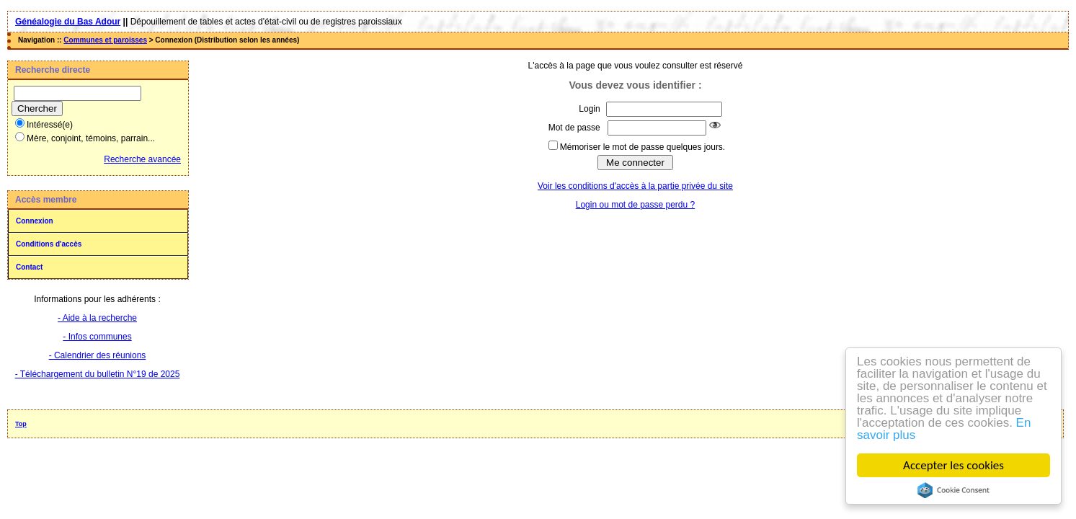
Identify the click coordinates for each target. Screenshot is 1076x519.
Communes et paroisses (105, 40)
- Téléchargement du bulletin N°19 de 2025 (97, 374)
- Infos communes (97, 337)
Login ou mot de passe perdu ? (635, 205)
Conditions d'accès (48, 244)
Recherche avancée (142, 159)
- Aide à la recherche (97, 318)
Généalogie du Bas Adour (67, 22)
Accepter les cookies (953, 465)
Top (21, 423)
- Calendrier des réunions (97, 355)
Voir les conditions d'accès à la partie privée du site (635, 186)
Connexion (34, 221)
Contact (29, 267)
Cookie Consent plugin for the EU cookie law (953, 490)
